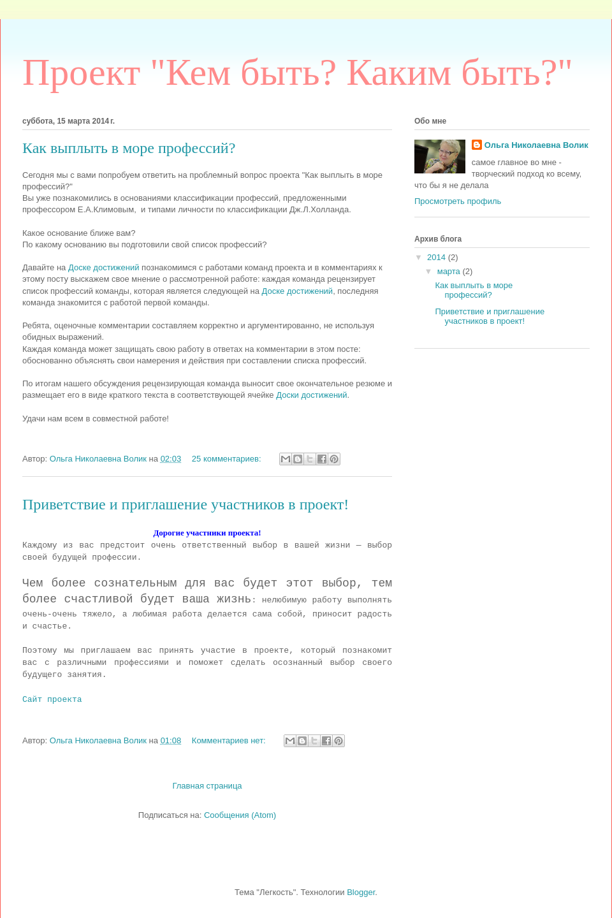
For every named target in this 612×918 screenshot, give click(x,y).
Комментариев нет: (230, 740)
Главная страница (207, 785)
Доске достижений (104, 267)
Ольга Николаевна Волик (536, 145)
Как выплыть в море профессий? (128, 148)
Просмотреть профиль (457, 201)
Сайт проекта (52, 699)
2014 (437, 257)
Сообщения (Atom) (240, 815)
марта (450, 271)
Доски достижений (311, 395)
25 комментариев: (227, 458)
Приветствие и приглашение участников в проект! (185, 504)
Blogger (361, 892)
